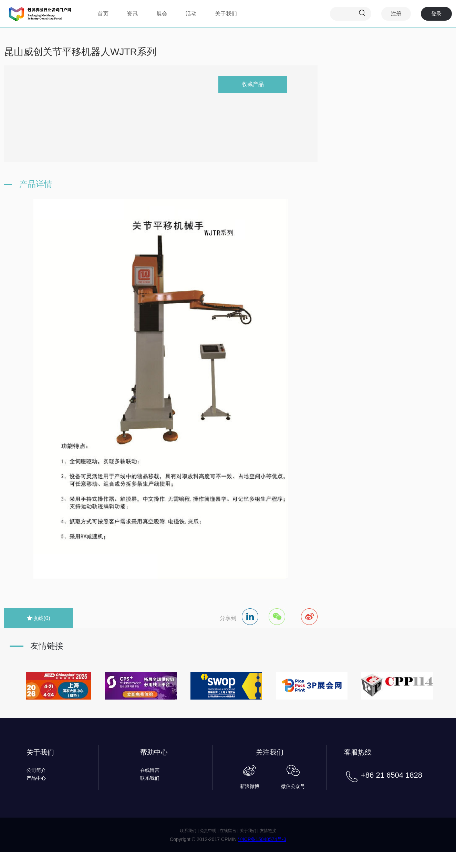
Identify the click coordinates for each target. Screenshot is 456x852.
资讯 (132, 14)
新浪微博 (249, 786)
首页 (102, 14)
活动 (191, 14)
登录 (436, 14)
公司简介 (36, 770)
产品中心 (36, 778)
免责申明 (208, 830)
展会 (161, 14)
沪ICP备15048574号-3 (262, 839)
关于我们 (226, 14)
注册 (396, 14)
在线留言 (149, 770)
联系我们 (149, 778)
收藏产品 (253, 84)
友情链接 (268, 830)
